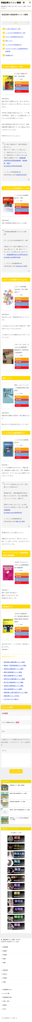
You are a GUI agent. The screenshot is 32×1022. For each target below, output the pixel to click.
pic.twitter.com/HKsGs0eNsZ (13, 166)
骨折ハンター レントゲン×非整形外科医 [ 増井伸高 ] (21, 387)
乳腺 (4, 982)
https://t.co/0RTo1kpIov (20, 254)
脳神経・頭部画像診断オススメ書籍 (15, 665)
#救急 (8, 163)
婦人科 (5, 974)
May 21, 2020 (20, 521)
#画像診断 (22, 158)
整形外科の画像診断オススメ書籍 (14, 679)
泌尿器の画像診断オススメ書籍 (13, 685)
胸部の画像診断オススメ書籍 (13, 672)
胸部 (4, 958)
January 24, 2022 (21, 266)
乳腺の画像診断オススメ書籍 (13, 689)
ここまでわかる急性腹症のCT (13, 44)
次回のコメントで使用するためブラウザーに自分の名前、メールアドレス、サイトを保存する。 (15, 742)
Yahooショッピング (21, 88)
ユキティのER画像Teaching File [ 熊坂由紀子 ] (21, 289)
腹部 (4, 962)
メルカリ (18, 91)
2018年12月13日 (21, 174)
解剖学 (5, 1005)
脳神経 (5, 951)
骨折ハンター (9, 40)
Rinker (21, 200)
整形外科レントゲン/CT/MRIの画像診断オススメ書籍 (19, 818)
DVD (4, 1009)
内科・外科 (6, 1001)
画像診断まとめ (7, 989)
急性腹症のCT (9, 55)
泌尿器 (5, 978)
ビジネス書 (6, 993)
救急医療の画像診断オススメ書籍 (14, 662)
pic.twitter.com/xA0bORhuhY (13, 512)
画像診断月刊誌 (7, 997)
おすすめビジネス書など (11, 699)
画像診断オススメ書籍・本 (13, 2)
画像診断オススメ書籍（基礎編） (17, 785)
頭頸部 (5, 954)
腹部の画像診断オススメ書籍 (13, 675)
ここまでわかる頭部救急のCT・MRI (15, 32)
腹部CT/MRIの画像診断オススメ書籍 (18, 793)
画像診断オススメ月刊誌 (11, 696)
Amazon (18, 82)
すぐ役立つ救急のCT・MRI (12, 29)
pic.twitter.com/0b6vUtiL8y (12, 257)
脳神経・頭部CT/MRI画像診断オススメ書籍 (20, 809)
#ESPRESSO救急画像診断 (12, 160)
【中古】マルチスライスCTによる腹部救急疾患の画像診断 (21, 565)
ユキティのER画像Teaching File (14, 36)
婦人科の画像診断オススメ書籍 (13, 682)
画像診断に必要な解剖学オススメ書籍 (16, 692)
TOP (11, 939)
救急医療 (5, 947)
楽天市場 (18, 85)
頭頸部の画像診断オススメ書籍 (13, 669)
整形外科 (5, 970)
